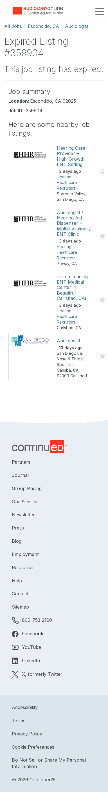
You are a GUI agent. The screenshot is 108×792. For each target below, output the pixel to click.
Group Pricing (27, 488)
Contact (20, 593)
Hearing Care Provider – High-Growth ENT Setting (71, 156)
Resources (23, 567)
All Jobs (13, 26)
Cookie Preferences (33, 747)
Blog (16, 541)
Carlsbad (65, 327)
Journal (20, 475)
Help (17, 581)
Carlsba (64, 370)
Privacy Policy (27, 734)
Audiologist (76, 26)
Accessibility (25, 707)
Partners (21, 462)
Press (18, 528)
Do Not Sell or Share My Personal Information (49, 763)
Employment (25, 554)
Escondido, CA (43, 26)
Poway (63, 263)
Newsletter (23, 514)
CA (81, 199)
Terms (18, 720)
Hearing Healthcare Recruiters (67, 182)
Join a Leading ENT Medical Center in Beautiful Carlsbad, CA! (72, 287)
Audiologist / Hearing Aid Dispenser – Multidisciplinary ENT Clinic (74, 223)
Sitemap (20, 607)
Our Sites (22, 501)
